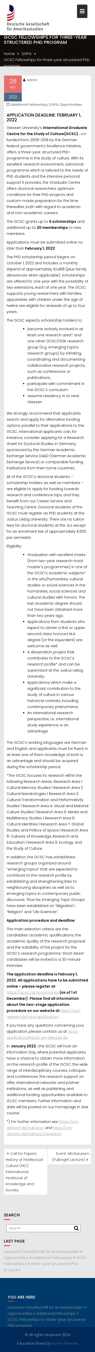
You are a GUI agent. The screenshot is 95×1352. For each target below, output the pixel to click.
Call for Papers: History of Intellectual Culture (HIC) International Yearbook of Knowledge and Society (24, 1172)
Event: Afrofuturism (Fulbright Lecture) (70, 1156)
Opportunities (71, 105)
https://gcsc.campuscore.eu (33, 993)
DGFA (53, 105)
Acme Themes (65, 1343)
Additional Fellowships (29, 105)
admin (30, 81)
